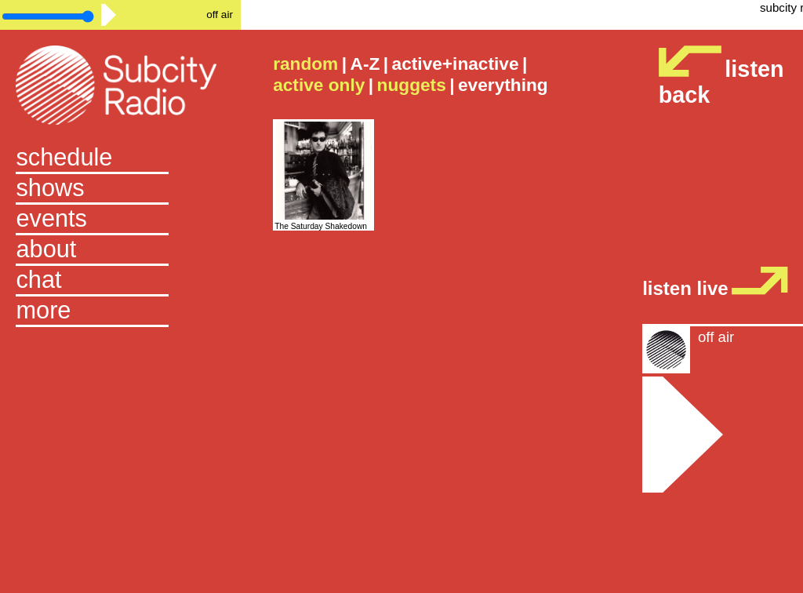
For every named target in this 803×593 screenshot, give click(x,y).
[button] (120, 311)
